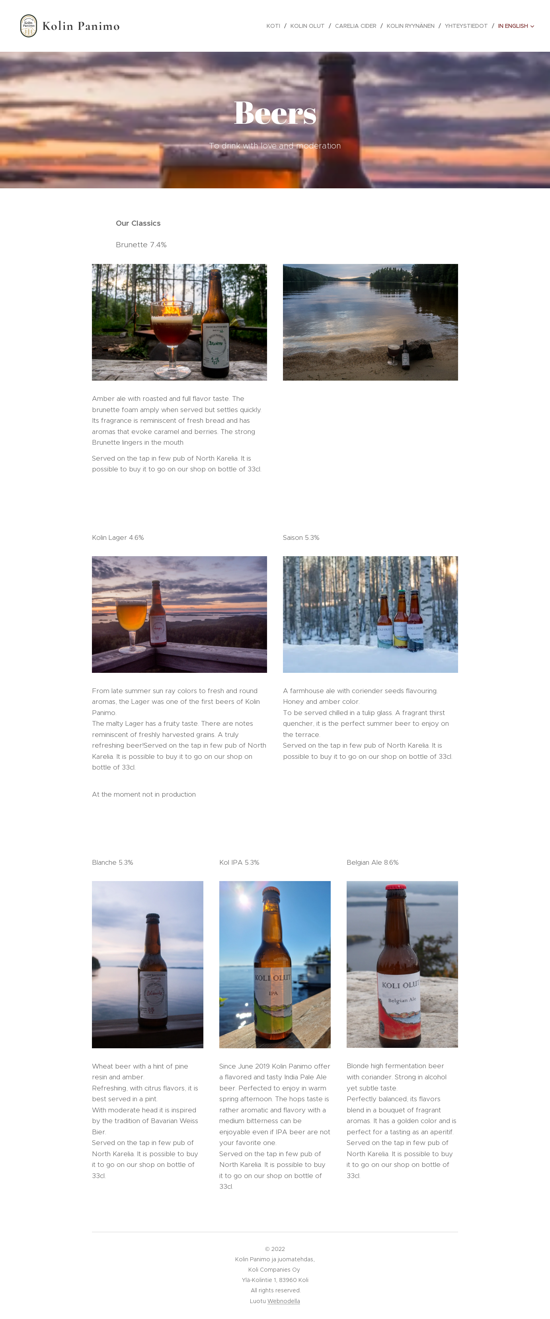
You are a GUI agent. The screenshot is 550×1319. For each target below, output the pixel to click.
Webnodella (283, 1301)
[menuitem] (276, 26)
